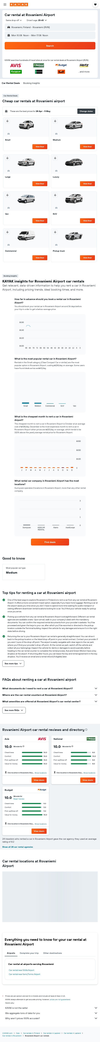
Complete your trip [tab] (29, 953)
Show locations (41, 773)
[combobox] (14, 20)
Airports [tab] (11, 953)
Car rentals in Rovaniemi (11, 1036)
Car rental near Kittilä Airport (21, 970)
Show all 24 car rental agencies (17, 847)
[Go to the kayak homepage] (19, 4)
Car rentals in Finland (31, 1033)
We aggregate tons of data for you (51, 1013)
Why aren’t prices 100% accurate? (51, 1018)
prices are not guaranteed (60, 999)
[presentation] (86, 729)
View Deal (40, 146)
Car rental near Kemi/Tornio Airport (24, 974)
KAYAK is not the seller (51, 1008)
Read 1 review (18, 799)
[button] (5, 4)
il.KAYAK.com (7, 1033)
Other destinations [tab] (52, 953)
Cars (18, 1033)
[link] (50, 542)
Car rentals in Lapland (51, 1033)
